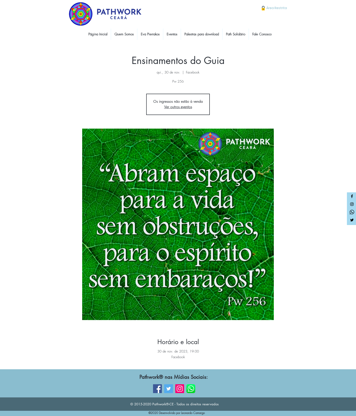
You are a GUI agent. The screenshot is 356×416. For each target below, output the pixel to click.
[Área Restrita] (276, 8)
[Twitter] (352, 220)
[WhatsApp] (190, 388)
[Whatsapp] (352, 212)
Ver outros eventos (178, 107)
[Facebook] (352, 196)
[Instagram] (352, 204)
